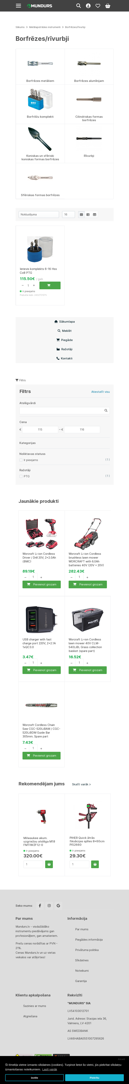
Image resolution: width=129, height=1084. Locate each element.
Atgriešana (30, 1016)
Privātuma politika (87, 950)
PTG (27, 476)
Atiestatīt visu (100, 392)
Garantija (81, 981)
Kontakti (64, 358)
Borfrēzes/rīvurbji (75, 27)
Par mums (81, 929)
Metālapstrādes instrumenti (45, 27)
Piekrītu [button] (94, 1077)
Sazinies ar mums (34, 1006)
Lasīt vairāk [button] (49, 1069)
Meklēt (65, 331)
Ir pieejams (31, 460)
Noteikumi (82, 970)
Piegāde (64, 340)
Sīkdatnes (82, 960)
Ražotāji (64, 349)
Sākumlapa (64, 321)
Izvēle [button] (34, 1077)
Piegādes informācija (89, 939)
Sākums (20, 27)
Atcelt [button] (121, 1059)
